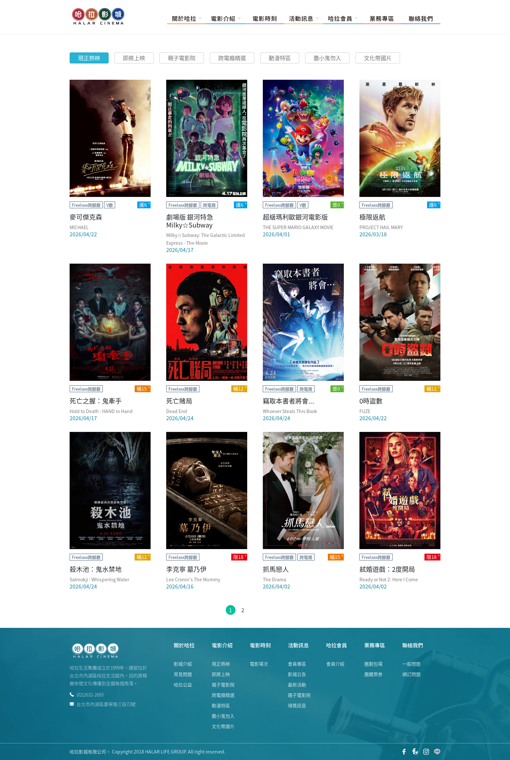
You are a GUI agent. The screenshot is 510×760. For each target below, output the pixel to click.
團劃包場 (373, 663)
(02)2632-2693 (86, 694)
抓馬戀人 (276, 569)
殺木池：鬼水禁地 (96, 569)
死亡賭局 (179, 401)
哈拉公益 (183, 684)
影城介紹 (183, 663)
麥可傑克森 (86, 217)
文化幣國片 (378, 58)
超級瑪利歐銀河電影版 (295, 217)
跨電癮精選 (232, 58)
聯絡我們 (421, 18)
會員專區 (297, 663)
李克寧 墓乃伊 (186, 569)
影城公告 (297, 674)
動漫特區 (280, 58)
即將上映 (134, 58)
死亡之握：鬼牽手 (96, 401)
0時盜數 (370, 401)
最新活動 (297, 684)
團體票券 (373, 674)
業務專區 (381, 18)
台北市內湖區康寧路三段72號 (103, 703)
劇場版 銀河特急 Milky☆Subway (189, 220)
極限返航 (372, 217)
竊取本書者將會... (288, 401)
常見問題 (183, 674)
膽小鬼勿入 (327, 58)
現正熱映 (89, 58)
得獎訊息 (297, 705)
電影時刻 (264, 18)
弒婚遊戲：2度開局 (387, 569)
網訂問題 (411, 674)
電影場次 (259, 663)
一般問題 (411, 663)
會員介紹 (335, 663)
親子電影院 (181, 58)
